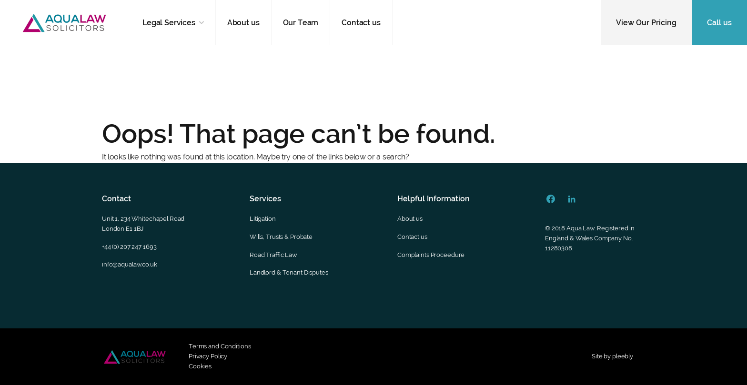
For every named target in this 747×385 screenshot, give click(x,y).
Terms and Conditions (220, 346)
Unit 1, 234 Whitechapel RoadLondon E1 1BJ (143, 223)
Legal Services (168, 22)
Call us (719, 22)
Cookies (200, 366)
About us (243, 22)
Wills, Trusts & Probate (281, 236)
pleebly (622, 356)
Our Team (301, 22)
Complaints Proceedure (430, 254)
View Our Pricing (646, 22)
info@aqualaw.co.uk (129, 264)
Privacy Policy (208, 356)
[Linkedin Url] (571, 199)
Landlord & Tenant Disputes (289, 272)
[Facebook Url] (550, 199)
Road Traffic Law (273, 254)
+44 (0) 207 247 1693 (129, 246)
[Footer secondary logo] (135, 356)
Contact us (361, 22)
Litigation (263, 218)
